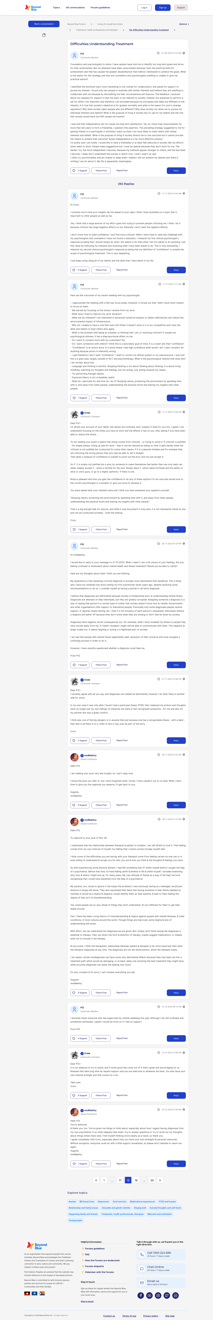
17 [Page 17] (120, 1180)
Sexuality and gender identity (116, 1208)
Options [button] (183, 24)
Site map (170, 1316)
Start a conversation (44, 24)
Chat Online (155, 1267)
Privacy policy (150, 1316)
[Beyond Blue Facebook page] (140, 1301)
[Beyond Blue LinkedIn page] (175, 1301)
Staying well (140, 1208)
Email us (153, 1281)
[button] (74, 171)
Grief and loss (119, 1201)
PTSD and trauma (167, 1201)
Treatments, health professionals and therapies (97, 30)
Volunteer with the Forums (99, 1272)
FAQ (87, 1254)
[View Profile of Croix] (87, 412)
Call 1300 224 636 (159, 1252)
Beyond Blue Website (36, 1245)
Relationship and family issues (83, 1208)
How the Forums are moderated (102, 1260)
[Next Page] (160, 1180)
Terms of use (129, 1316)
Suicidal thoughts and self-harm (165, 1208)
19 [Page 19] (136, 1180)
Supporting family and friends (83, 1214)
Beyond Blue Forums (36, 8)
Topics (56, 7)
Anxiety (72, 1201)
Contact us (109, 1316)
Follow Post (101, 170)
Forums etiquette (94, 1266)
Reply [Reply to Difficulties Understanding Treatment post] (176, 170)
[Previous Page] (96, 1180)
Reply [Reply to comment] (176, 270)
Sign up (162, 7)
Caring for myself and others (110, 24)
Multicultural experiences (142, 1201)
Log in (144, 7)
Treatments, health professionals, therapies (122, 1214)
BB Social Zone (87, 1201)
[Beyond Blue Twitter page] (166, 1301)
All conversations (75, 7)
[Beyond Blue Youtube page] (149, 1301)
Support (181, 7)
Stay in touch (87, 1301)
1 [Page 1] (104, 1180)
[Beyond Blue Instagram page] (158, 1301)
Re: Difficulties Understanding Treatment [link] (149, 30)
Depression (103, 1201)
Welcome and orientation (160, 1214)
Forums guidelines (100, 7)
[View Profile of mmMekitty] (90, 755)
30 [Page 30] (152, 1180)
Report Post (122, 170)
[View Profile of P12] (82, 53)
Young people (75, 1220)
